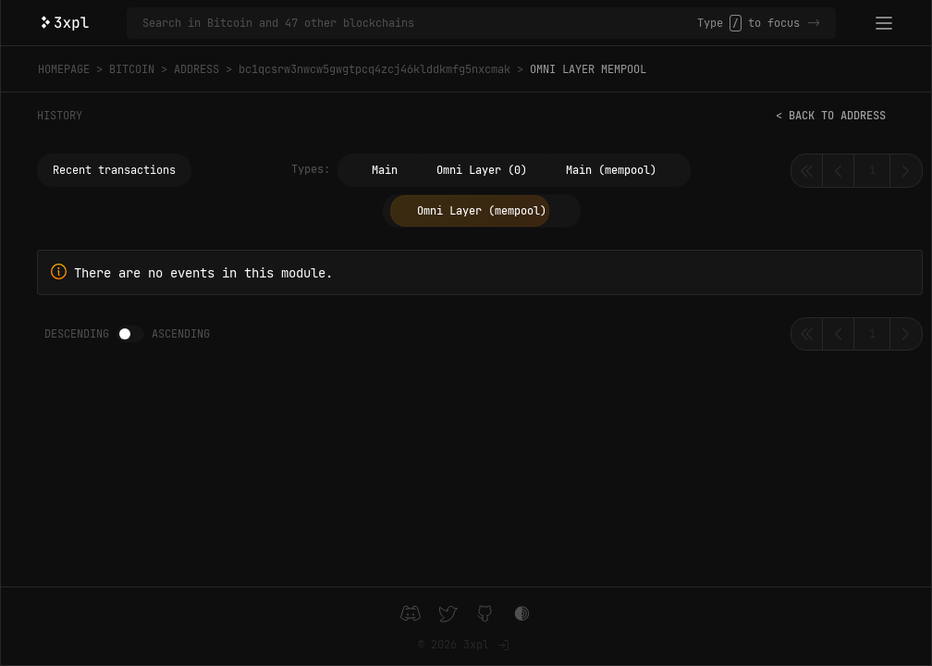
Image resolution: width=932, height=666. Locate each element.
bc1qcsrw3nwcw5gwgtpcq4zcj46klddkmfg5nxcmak (374, 69)
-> (813, 23)
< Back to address (831, 115)
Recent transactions (114, 170)
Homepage (64, 69)
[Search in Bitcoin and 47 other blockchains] (419, 23)
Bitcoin (131, 69)
